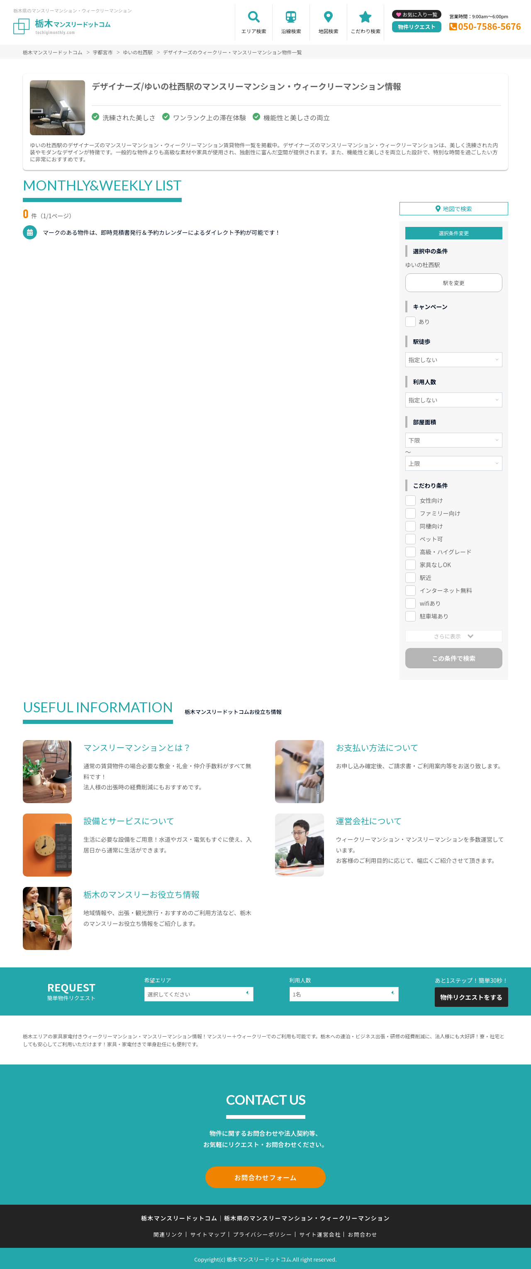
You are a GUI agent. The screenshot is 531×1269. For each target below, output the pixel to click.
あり (424, 321)
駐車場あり (434, 615)
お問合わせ (363, 1232)
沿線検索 (291, 30)
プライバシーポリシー (262, 1232)
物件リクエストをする (471, 996)
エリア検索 (253, 30)
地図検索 (329, 30)
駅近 (425, 577)
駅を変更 (454, 283)
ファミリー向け (440, 513)
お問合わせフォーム (265, 1176)
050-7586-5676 (489, 26)
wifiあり (430, 603)
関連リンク (168, 1232)
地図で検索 (457, 209)
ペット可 (431, 538)
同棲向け (431, 526)
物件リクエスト (417, 27)
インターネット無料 (446, 590)
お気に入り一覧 (419, 14)
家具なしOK (435, 564)
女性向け (431, 500)
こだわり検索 (365, 30)
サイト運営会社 (320, 1232)
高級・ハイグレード (446, 551)
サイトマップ (208, 1232)
